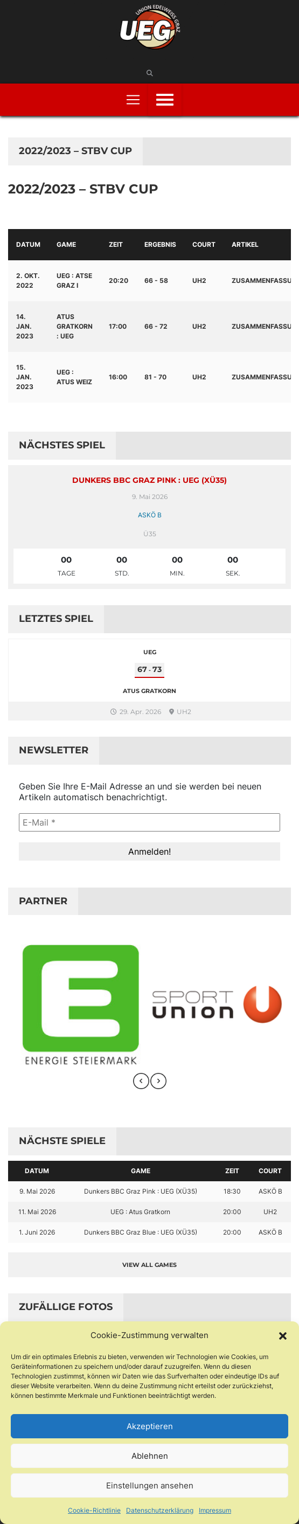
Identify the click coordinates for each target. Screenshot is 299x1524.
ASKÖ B (150, 515)
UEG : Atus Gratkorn (140, 1212)
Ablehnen (149, 1456)
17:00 (118, 326)
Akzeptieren (150, 1426)
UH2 (199, 280)
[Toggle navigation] (133, 100)
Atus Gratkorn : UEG (75, 326)
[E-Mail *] (149, 822)
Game (66, 244)
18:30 (232, 1191)
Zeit (116, 244)
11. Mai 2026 (37, 1212)
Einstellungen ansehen (149, 1485)
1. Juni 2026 (37, 1232)
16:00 (118, 377)
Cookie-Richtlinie (94, 1510)
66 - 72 (156, 326)
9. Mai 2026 (37, 1191)
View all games (149, 1265)
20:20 (118, 280)
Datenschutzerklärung (159, 1510)
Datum (28, 244)
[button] (282, 1335)
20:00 (232, 1212)
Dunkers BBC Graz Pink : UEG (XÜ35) (149, 480)
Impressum (215, 1510)
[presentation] (141, 1081)
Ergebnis (160, 244)
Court (203, 244)
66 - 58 (156, 280)
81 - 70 (155, 377)
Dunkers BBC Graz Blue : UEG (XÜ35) (140, 1232)
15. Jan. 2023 (24, 377)
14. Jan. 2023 (24, 326)
